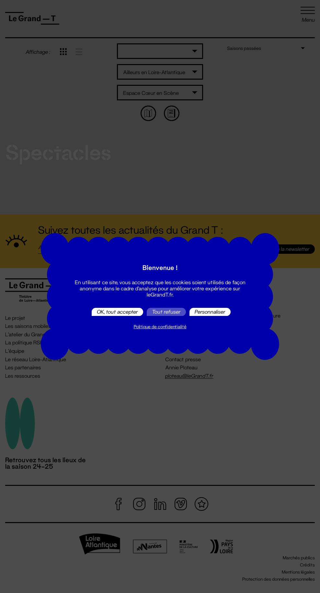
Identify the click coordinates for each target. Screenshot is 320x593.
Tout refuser (166, 312)
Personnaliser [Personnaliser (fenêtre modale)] (210, 312)
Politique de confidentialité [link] (160, 326)
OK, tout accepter (117, 312)
